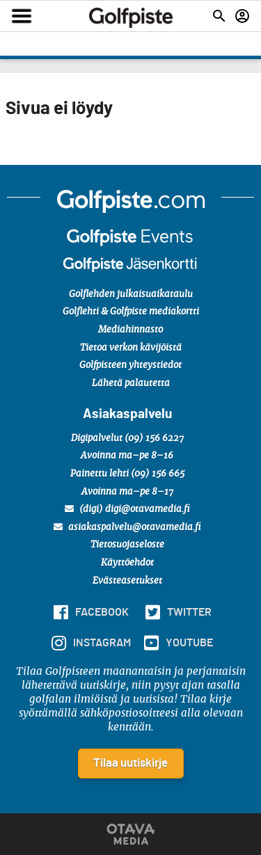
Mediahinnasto (130, 330)
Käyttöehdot (127, 563)
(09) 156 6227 (154, 438)
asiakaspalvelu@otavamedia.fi (127, 527)
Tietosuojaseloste (127, 545)
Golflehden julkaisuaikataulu (131, 294)
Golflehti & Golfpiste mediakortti (131, 312)
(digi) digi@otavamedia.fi (127, 509)
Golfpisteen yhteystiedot (130, 365)
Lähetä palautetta (131, 383)
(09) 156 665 (157, 474)
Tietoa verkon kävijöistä (131, 348)
